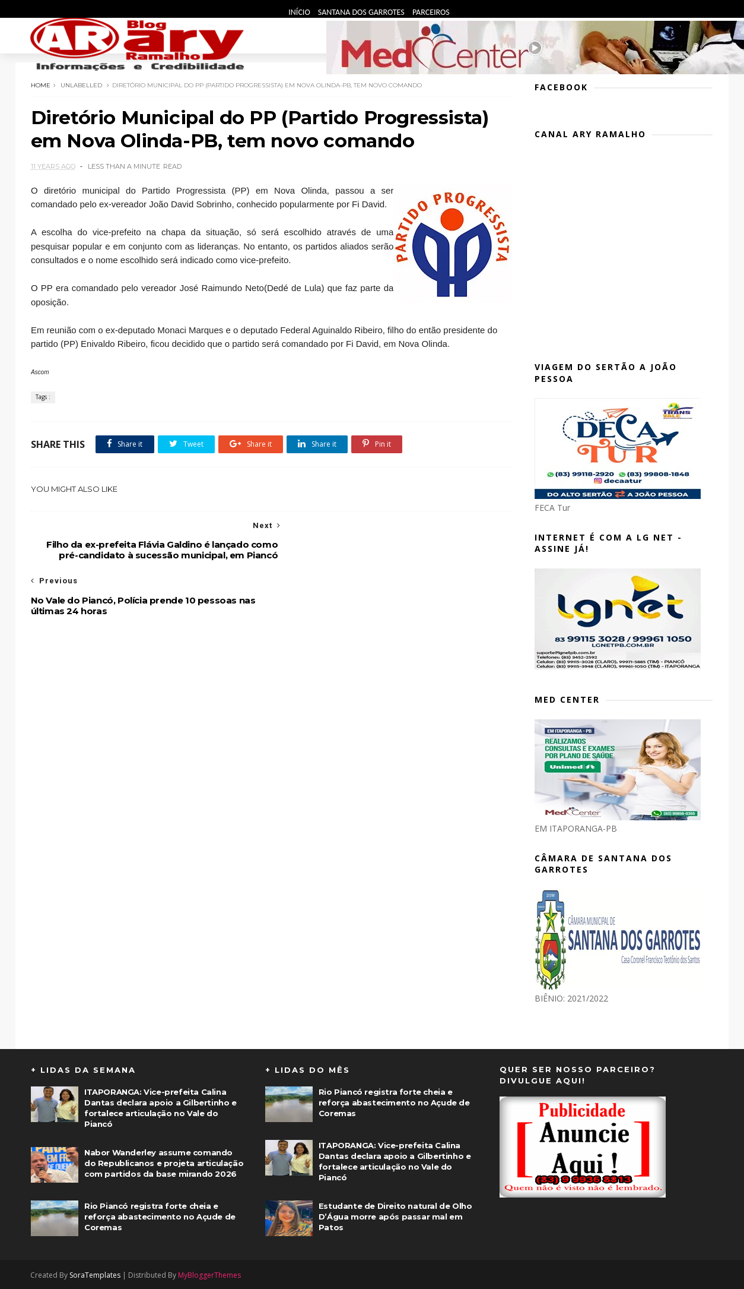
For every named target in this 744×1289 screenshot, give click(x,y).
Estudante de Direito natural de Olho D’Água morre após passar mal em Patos (395, 1215)
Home (40, 85)
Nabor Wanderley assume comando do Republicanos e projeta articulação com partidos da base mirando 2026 (163, 1162)
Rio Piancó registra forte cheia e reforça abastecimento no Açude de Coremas (160, 1215)
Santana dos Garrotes (362, 12)
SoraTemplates (95, 1274)
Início (300, 12)
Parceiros (431, 12)
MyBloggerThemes (210, 1274)
